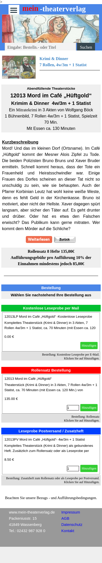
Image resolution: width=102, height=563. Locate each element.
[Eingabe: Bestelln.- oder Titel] (40, 47)
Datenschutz (71, 525)
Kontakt (67, 531)
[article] (51, 331)
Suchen (86, 47)
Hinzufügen (89, 345)
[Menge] (73, 407)
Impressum (70, 512)
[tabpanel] (51, 67)
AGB (65, 518)
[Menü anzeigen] (14, 10)
